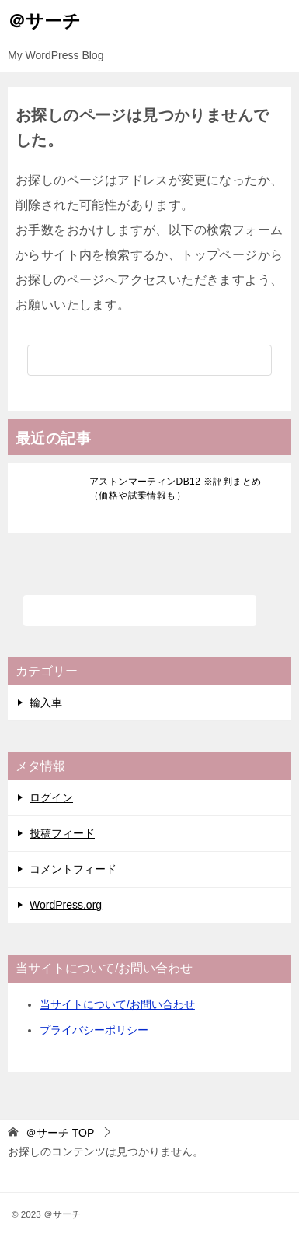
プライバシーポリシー (94, 1030)
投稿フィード (62, 833)
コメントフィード (73, 869)
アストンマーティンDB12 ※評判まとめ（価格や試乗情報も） (175, 488)
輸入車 (46, 702)
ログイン (51, 797)
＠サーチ (44, 19)
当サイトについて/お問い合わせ (117, 1004)
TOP (60, 1133)
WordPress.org (66, 905)
